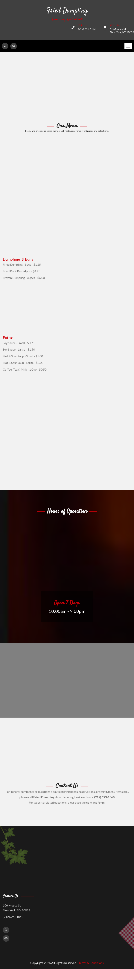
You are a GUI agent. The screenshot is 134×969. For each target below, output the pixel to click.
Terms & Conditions (91, 963)
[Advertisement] (67, 87)
